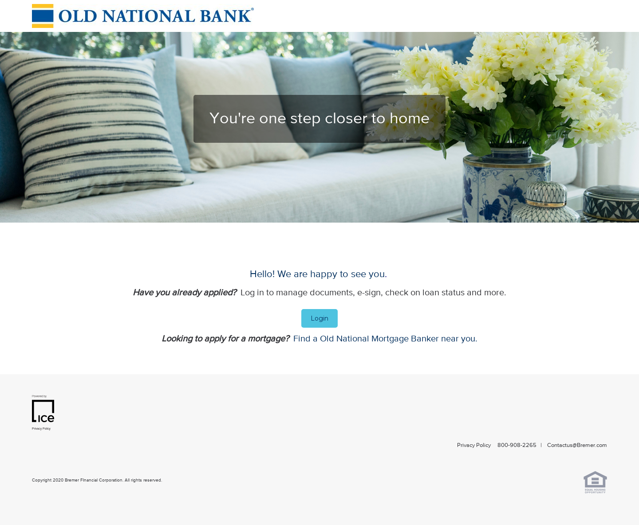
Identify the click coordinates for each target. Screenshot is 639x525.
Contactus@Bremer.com (577, 445)
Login (319, 318)
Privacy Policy (474, 445)
